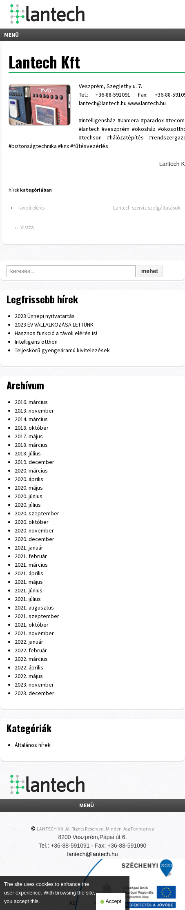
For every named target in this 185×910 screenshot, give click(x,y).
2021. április (29, 573)
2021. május (29, 581)
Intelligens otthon (36, 341)
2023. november (34, 684)
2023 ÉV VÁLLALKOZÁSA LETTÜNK (54, 324)
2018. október (32, 427)
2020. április (29, 479)
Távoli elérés (31, 207)
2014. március (31, 419)
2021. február (31, 556)
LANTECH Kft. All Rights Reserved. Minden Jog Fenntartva (95, 829)
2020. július (28, 504)
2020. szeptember (37, 513)
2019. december (34, 462)
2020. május (29, 487)
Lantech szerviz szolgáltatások (147, 207)
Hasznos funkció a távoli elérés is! (56, 333)
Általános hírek (33, 745)
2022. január (29, 641)
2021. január (29, 547)
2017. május (29, 436)
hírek (14, 190)
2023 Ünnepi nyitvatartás (45, 316)
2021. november (34, 633)
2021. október (32, 624)
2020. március (31, 470)
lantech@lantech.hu (92, 854)
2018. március (31, 444)
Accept (110, 902)
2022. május (29, 676)
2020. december (34, 539)
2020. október (32, 522)
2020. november (34, 530)
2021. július (28, 599)
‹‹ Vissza (24, 227)
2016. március (31, 402)
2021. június (28, 590)
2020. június (28, 496)
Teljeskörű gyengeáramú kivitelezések (62, 350)
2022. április (29, 667)
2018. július (28, 453)
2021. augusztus (34, 607)
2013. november (34, 410)
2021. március (31, 564)
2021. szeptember (37, 616)
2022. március (31, 659)
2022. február (31, 650)
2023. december (34, 693)
